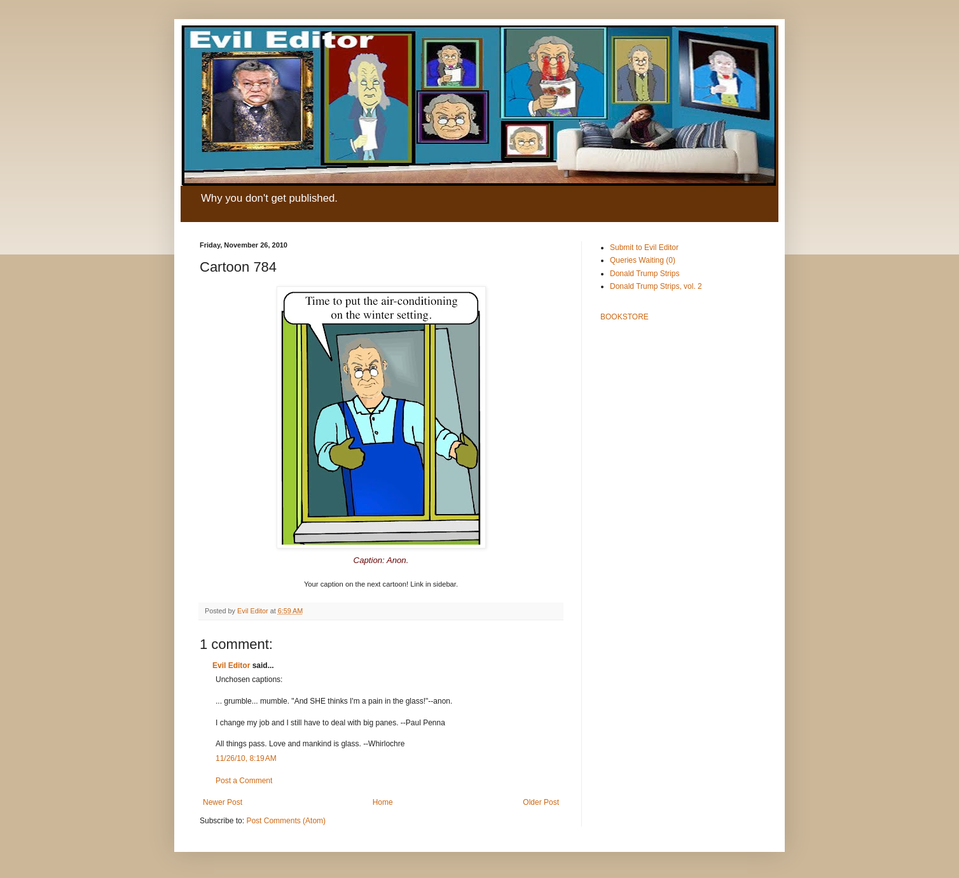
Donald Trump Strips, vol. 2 (656, 286)
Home (383, 802)
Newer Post (222, 802)
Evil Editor (231, 665)
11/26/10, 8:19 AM (246, 758)
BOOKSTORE (624, 316)
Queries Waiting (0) (642, 260)
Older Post (541, 802)
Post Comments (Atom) (286, 820)
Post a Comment (244, 780)
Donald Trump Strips (644, 273)
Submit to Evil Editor (644, 247)
